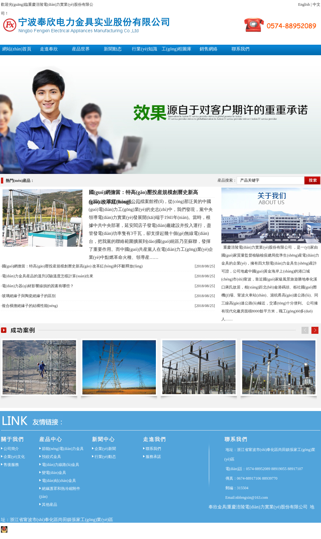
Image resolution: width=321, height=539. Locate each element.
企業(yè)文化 (14, 456)
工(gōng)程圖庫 (176, 49)
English (304, 4)
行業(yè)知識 (144, 49)
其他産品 (49, 504)
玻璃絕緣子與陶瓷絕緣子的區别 (29, 296)
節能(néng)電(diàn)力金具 (63, 448)
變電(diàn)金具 (54, 472)
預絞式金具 (51, 456)
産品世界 (81, 49)
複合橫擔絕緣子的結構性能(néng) (30, 305)
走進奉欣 (49, 49)
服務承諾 (153, 456)
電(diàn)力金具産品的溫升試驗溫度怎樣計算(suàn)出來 (48, 276)
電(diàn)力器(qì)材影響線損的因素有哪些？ (38, 286)
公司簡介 (11, 448)
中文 (316, 4)
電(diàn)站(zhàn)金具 (59, 480)
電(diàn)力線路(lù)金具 (61, 464)
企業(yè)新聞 (105, 448)
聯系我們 (240, 49)
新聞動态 (113, 49)
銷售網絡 (209, 49)
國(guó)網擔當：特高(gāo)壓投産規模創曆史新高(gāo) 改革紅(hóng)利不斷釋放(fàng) (72, 266)
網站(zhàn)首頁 (17, 49)
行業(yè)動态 (105, 456)
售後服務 (11, 464)
